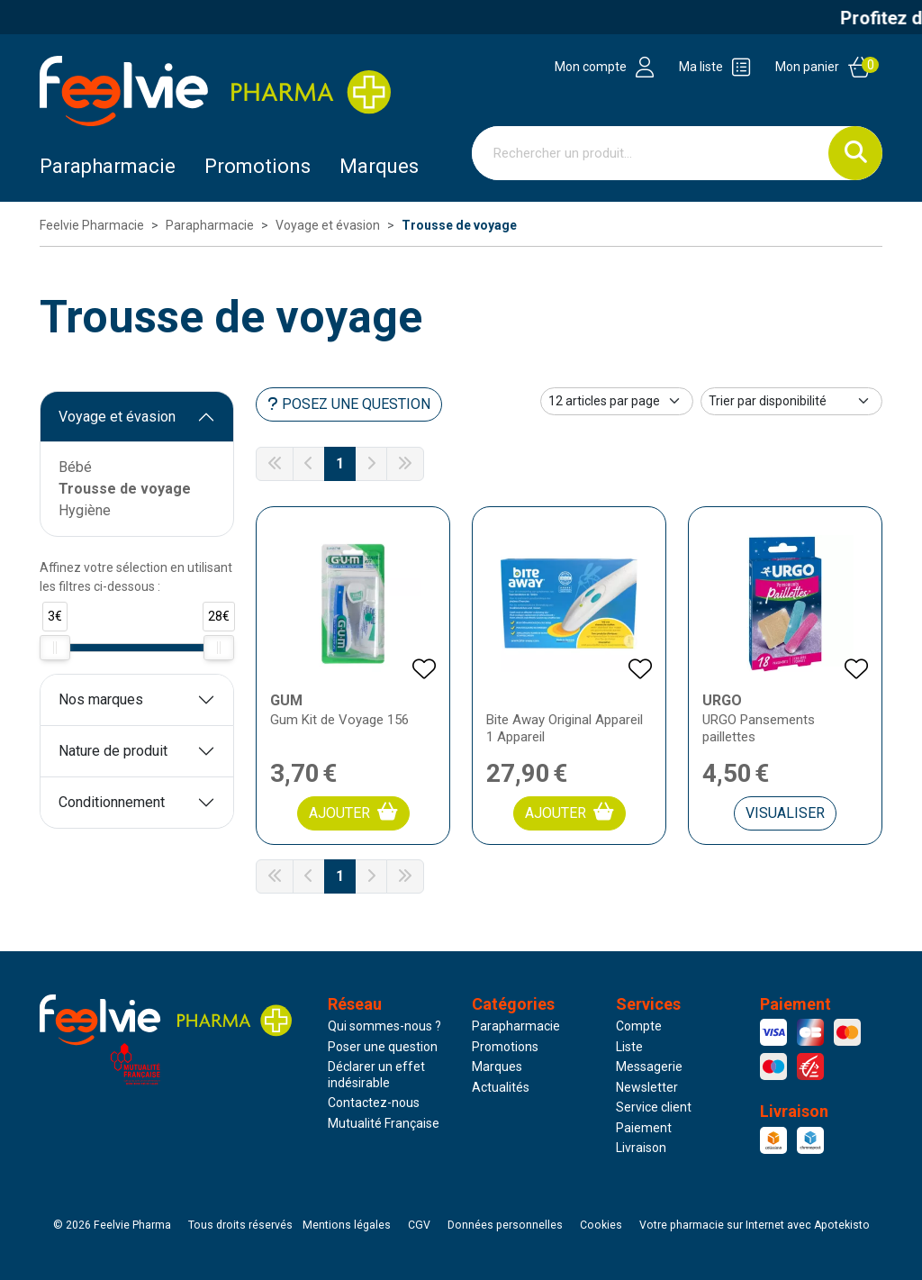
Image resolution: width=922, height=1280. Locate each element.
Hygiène (85, 510)
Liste (629, 1046)
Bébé (75, 467)
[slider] (55, 647)
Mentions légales (347, 1225)
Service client (654, 1107)
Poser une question (383, 1046)
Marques (379, 166)
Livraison (641, 1147)
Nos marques (101, 699)
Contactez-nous (374, 1102)
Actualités (500, 1087)
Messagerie (649, 1066)
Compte (639, 1026)
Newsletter (647, 1087)
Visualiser (785, 813)
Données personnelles (505, 1225)
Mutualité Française (383, 1123)
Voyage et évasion (117, 416)
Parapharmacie (108, 166)
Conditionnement (112, 802)
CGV (419, 1225)
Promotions (505, 1046)
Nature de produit (113, 750)
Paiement (644, 1128)
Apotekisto (754, 1225)
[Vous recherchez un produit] (650, 153)
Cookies (601, 1225)
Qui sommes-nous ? (384, 1026)
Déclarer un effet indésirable (376, 1074)
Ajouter (353, 812)
